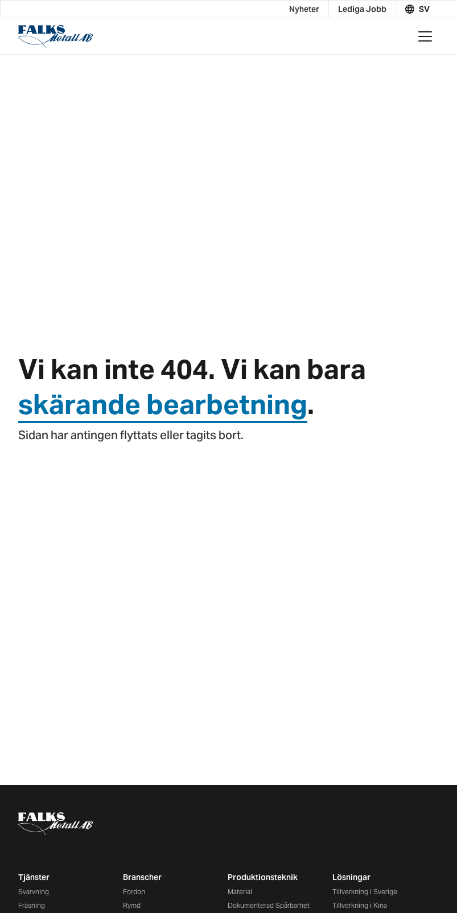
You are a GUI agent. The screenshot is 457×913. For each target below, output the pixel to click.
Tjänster (34, 877)
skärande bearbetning (162, 404)
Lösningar (351, 877)
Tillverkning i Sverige (364, 891)
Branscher (142, 877)
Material (240, 891)
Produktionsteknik (263, 877)
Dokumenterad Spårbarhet (269, 905)
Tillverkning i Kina (359, 905)
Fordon (134, 891)
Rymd (132, 905)
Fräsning (31, 905)
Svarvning (33, 891)
